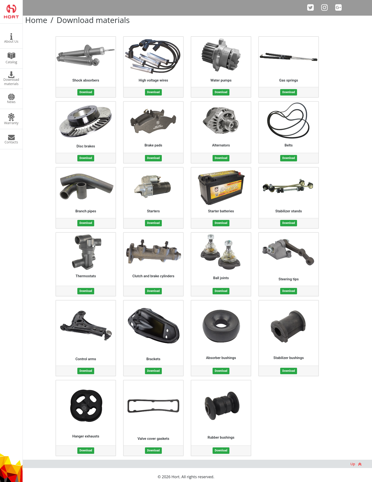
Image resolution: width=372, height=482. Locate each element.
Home (36, 20)
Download (85, 92)
